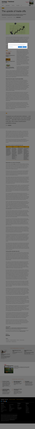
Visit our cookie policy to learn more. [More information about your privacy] (21, 45)
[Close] (26, 43)
